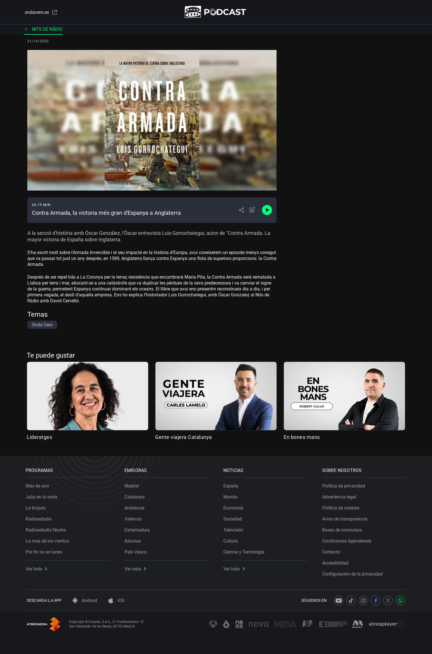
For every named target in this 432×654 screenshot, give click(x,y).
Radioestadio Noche (47, 528)
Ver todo (37, 567)
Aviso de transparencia (346, 517)
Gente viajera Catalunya (183, 437)
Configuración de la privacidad (353, 573)
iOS (116, 600)
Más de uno (38, 484)
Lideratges (39, 437)
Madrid (133, 484)
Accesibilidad (336, 562)
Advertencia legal (340, 495)
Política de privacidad (344, 484)
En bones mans (302, 437)
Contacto (332, 551)
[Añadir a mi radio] (252, 210)
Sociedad (233, 517)
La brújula (37, 506)
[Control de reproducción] (267, 210)
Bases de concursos (343, 528)
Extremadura (138, 528)
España (231, 484)
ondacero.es (40, 12)
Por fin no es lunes (45, 551)
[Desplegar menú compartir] (241, 210)
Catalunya (136, 495)
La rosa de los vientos (48, 540)
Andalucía (136, 506)
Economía (234, 506)
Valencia (134, 517)
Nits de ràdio (43, 29)
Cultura (231, 540)
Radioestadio (40, 517)
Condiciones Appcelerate (347, 540)
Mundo (231, 495)
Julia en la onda (43, 495)
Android (85, 600)
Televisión (234, 528)
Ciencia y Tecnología (245, 551)
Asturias (134, 540)
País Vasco (137, 551)
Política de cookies (341, 506)
